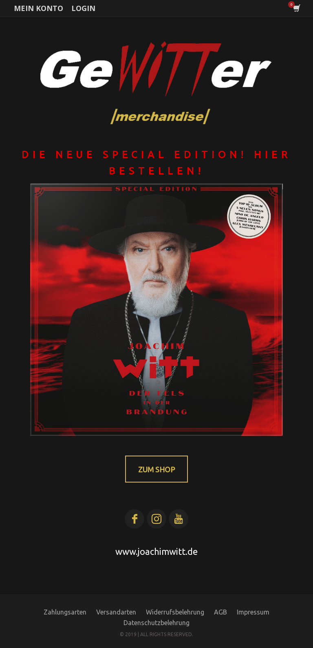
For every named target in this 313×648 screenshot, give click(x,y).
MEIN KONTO (38, 8)
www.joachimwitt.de (156, 551)
